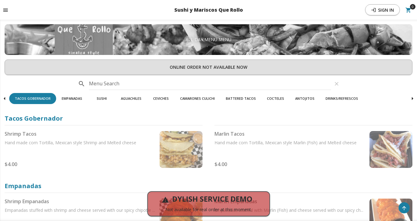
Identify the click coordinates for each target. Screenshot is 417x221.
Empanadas (72, 98)
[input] (210, 84)
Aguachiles (131, 98)
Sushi (102, 98)
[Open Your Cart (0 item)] (408, 9)
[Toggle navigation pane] (5, 9)
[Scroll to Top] (404, 207)
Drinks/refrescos (342, 98)
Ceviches (161, 98)
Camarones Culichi (197, 98)
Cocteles (275, 98)
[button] (32, 98)
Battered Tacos (241, 98)
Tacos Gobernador (33, 98)
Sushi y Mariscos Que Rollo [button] (208, 9)
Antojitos (305, 98)
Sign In (382, 10)
